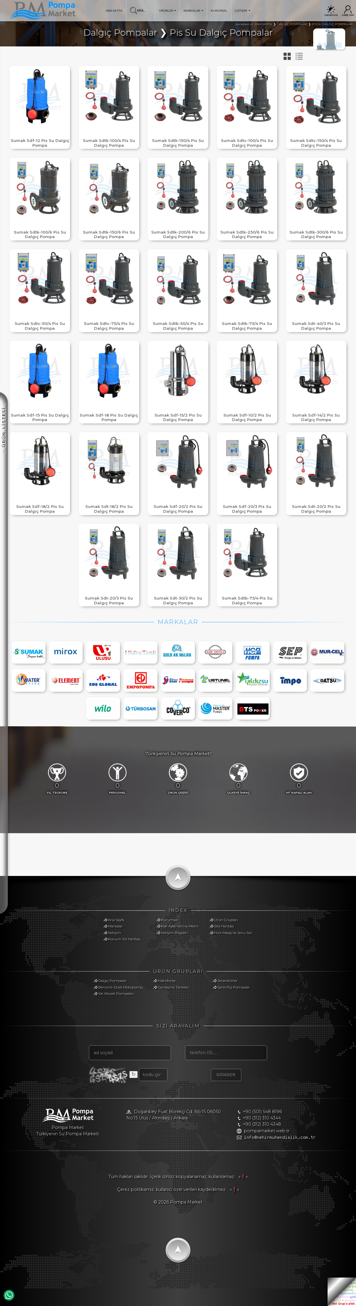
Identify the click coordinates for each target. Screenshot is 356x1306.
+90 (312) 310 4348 (262, 1124)
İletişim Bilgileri (174, 932)
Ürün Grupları (226, 920)
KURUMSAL (219, 10)
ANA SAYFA (114, 10)
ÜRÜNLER (167, 10)
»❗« (242, 1176)
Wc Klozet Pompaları (116, 993)
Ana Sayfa (116, 920)
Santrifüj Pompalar (233, 987)
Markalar (115, 926)
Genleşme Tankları (173, 987)
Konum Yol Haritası (124, 939)
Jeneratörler (227, 980)
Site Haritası (224, 926)
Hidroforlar (167, 980)
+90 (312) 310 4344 (262, 1118)
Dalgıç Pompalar (112, 980)
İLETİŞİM (242, 10)
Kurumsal (169, 920)
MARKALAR (193, 10)
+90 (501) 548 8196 (262, 1111)
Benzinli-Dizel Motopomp (120, 987)
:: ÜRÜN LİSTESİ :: (4, 427)
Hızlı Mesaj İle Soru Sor (233, 932)
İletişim (114, 932)
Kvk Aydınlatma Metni (180, 926)
